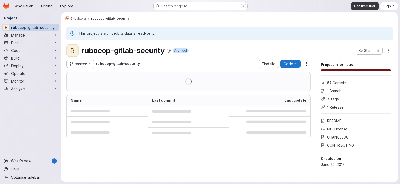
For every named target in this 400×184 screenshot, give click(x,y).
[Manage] (30, 35)
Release (332, 107)
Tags (330, 99)
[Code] (30, 50)
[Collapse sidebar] (30, 177)
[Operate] (30, 73)
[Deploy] (30, 65)
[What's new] (30, 161)
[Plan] (30, 42)
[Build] (30, 58)
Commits (334, 82)
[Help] (30, 169)
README (331, 121)
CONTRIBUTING (337, 145)
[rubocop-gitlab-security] (30, 27)
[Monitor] (30, 81)
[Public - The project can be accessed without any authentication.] (169, 51)
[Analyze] (30, 88)
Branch (331, 91)
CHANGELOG (335, 137)
